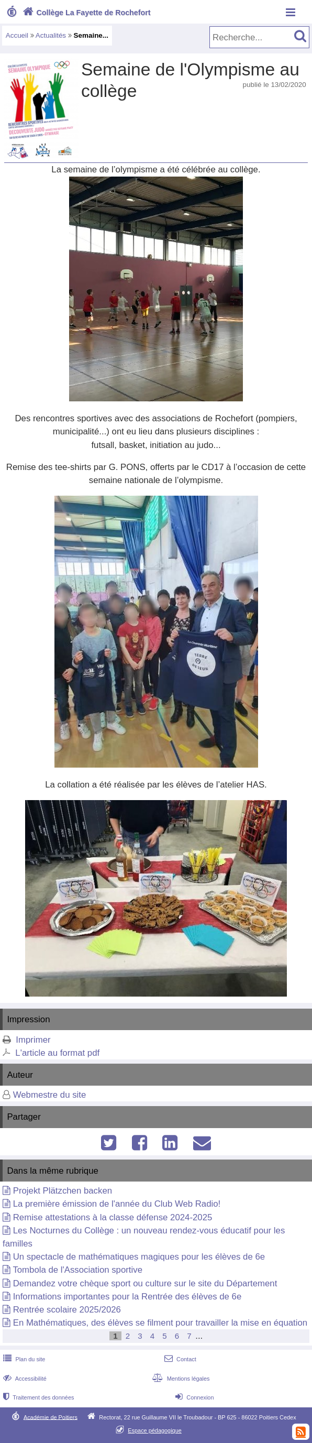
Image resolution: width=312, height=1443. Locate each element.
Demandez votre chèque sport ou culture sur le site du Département (145, 1283)
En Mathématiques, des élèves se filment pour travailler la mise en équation (160, 1323)
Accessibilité (24, 1378)
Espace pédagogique (155, 1430)
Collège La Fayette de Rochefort (85, 12)
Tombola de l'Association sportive (77, 1270)
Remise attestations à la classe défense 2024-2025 (113, 1217)
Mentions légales (179, 1378)
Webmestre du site (49, 1095)
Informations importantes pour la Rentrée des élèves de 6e (127, 1297)
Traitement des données (37, 1397)
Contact (179, 1359)
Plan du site (23, 1359)
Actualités (51, 35)
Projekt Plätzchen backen (62, 1191)
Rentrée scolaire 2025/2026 (67, 1310)
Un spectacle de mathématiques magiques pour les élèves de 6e (139, 1257)
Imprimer (33, 1040)
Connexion (193, 1397)
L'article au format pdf (57, 1053)
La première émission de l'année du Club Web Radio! (117, 1204)
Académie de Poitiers (50, 1417)
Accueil (17, 35)
